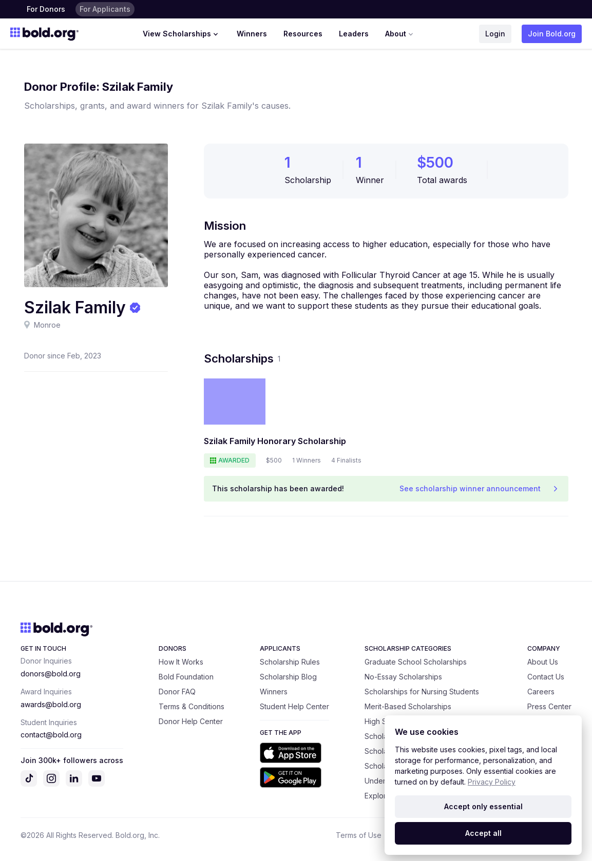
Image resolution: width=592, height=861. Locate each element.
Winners (252, 33)
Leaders (354, 33)
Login (495, 33)
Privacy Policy (491, 781)
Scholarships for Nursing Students (422, 691)
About (400, 33)
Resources (302, 33)
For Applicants (105, 9)
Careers (541, 691)
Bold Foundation (186, 676)
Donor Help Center (191, 721)
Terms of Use (358, 835)
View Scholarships (181, 33)
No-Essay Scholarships (403, 676)
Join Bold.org (552, 33)
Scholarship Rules (290, 661)
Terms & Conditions (191, 706)
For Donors (46, 9)
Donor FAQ (177, 691)
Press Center (549, 706)
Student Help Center (294, 706)
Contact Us (545, 676)
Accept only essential (483, 806)
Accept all (483, 833)
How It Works (181, 661)
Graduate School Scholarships (416, 661)
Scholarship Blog (288, 676)
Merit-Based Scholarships (408, 706)
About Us (542, 661)
